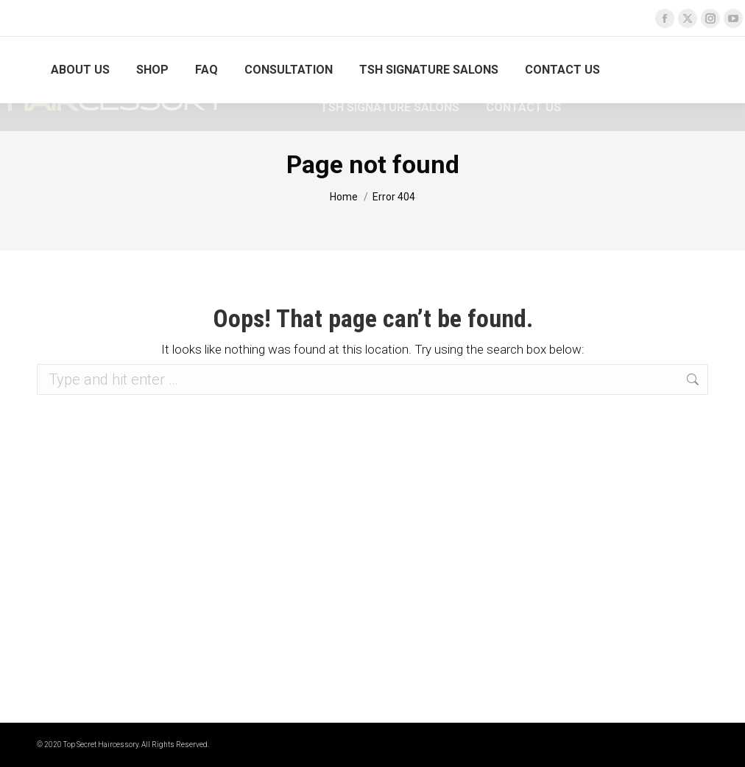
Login (689, 70)
